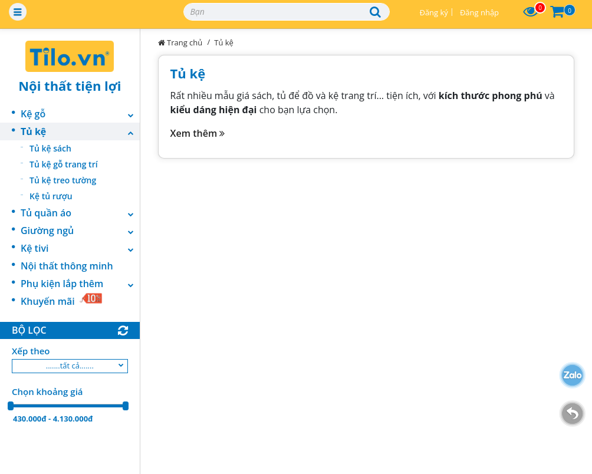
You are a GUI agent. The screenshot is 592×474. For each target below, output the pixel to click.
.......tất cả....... (70, 365)
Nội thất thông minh (67, 265)
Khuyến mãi (62, 300)
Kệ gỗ (80, 114)
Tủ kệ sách (50, 148)
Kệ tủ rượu (51, 196)
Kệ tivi (80, 248)
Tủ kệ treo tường (62, 180)
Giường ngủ (80, 230)
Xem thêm (197, 133)
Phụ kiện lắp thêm (80, 283)
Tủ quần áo (80, 213)
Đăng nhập (479, 12)
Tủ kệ (80, 131)
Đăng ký (433, 12)
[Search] (286, 12)
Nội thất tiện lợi (69, 85)
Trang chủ (180, 42)
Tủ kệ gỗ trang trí (63, 164)
